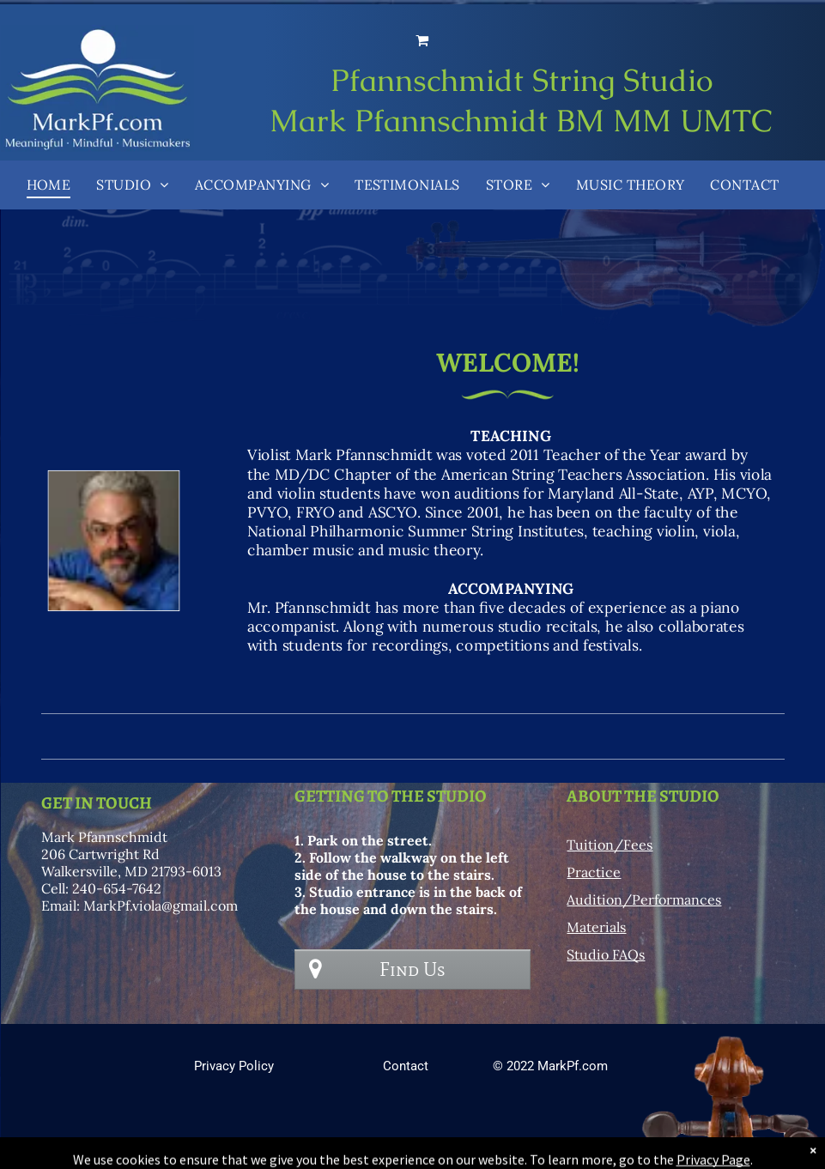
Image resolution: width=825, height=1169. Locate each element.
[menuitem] (49, 184)
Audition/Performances (644, 899)
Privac (211, 1066)
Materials (596, 927)
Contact (405, 1066)
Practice (594, 872)
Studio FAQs (606, 954)
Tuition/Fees (609, 844)
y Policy (251, 1066)
